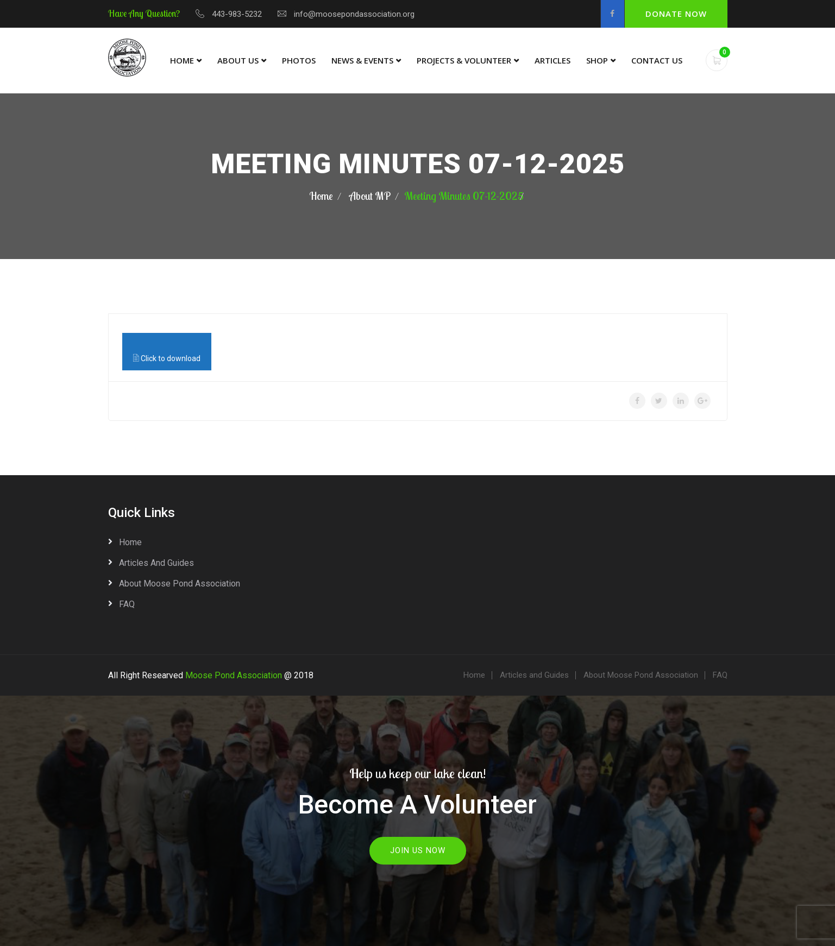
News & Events (362, 60)
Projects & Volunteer (464, 60)
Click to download (166, 357)
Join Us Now (417, 850)
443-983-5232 (237, 14)
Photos (299, 60)
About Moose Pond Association (179, 583)
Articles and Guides (156, 563)
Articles (552, 60)
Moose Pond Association (233, 675)
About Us (238, 60)
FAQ (127, 604)
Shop (597, 60)
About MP (370, 196)
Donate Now (676, 13)
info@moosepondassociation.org (354, 14)
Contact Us (656, 60)
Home (182, 60)
